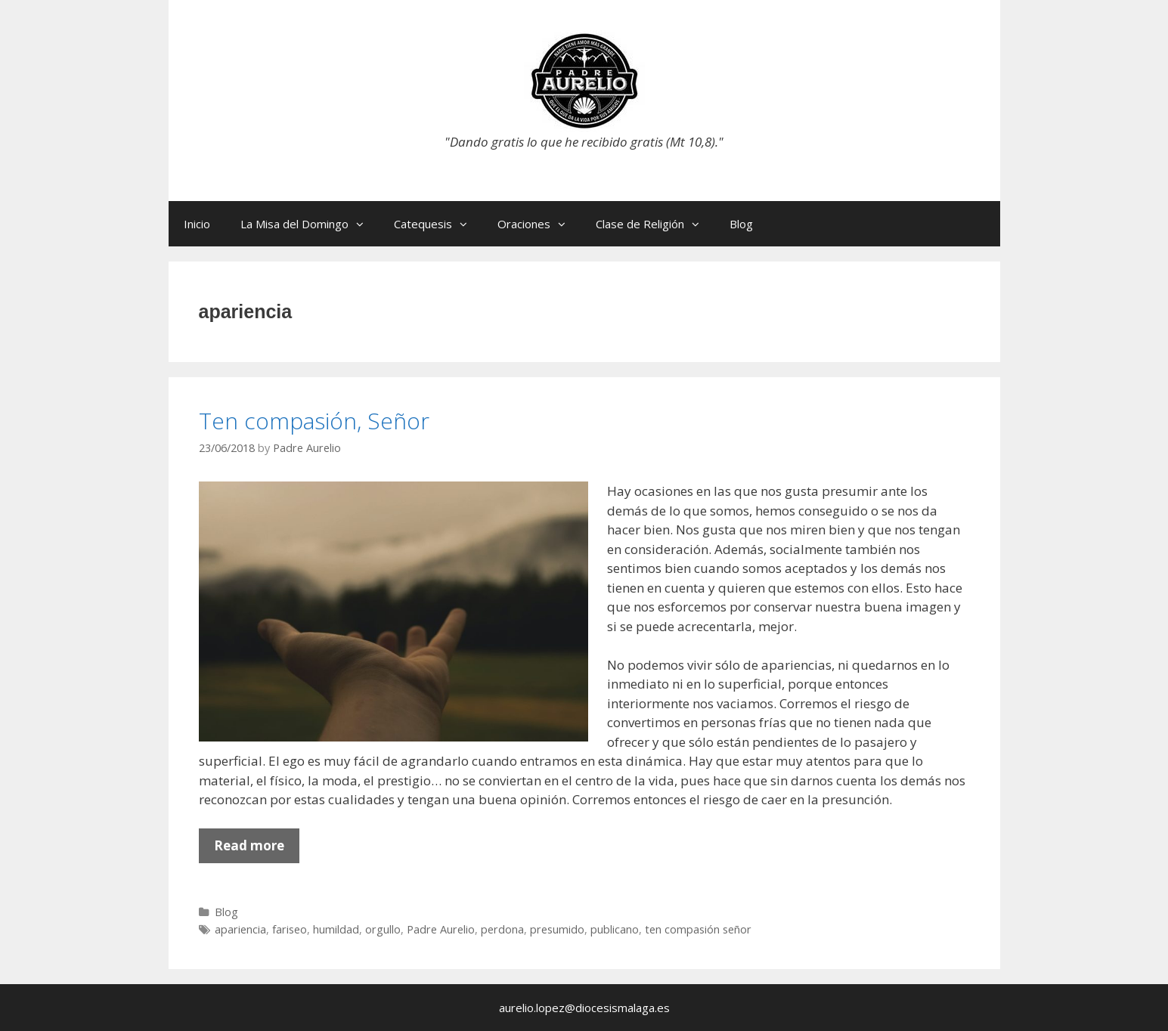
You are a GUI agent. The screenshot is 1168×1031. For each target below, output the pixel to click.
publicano (614, 929)
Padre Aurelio (441, 929)
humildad (336, 929)
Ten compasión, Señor (314, 420)
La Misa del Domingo (309, 223)
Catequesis (438, 223)
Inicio (197, 223)
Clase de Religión (655, 223)
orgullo (383, 929)
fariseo (289, 929)
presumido (557, 929)
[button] (364, 223)
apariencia (240, 929)
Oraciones (539, 223)
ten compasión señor (698, 929)
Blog (741, 223)
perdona (502, 929)
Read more (256, 849)
